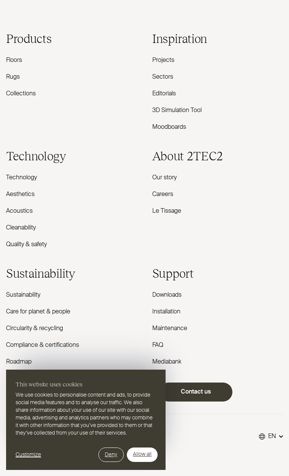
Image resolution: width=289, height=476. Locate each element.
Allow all (142, 454)
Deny (111, 454)
